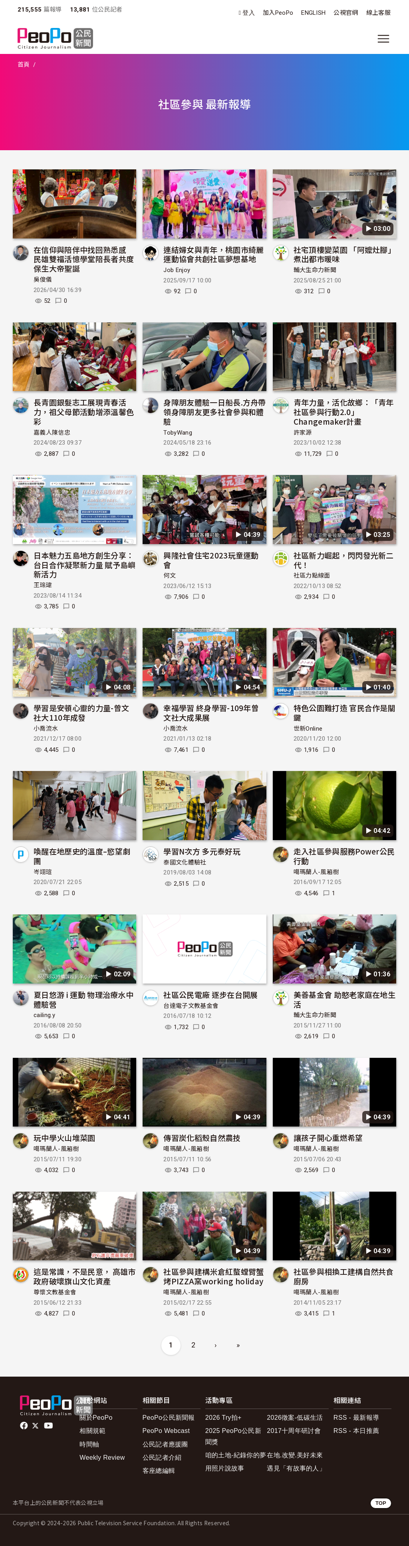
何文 (169, 575)
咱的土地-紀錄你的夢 (235, 1455)
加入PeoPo (278, 12)
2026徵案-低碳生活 (295, 1417)
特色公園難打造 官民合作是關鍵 (344, 712)
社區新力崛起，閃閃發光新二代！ (344, 560)
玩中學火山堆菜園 (64, 1137)
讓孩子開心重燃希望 (328, 1137)
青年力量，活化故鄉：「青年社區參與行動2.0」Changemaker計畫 (344, 412)
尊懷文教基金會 (55, 1292)
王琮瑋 (43, 585)
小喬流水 (46, 728)
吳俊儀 (43, 279)
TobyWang (177, 432)
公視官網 (346, 12)
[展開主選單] (383, 39)
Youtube (49, 1426)
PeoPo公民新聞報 (169, 1417)
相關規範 (92, 1430)
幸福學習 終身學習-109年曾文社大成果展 (211, 712)
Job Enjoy (176, 270)
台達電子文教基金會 (190, 1005)
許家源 (303, 432)
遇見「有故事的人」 (296, 1468)
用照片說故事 (224, 1468)
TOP (380, 1503)
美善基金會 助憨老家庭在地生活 (344, 999)
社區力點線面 (312, 575)
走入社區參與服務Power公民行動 (344, 856)
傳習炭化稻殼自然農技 (201, 1137)
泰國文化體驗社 (184, 862)
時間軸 (89, 1444)
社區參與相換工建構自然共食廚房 (344, 1276)
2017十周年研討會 (294, 1430)
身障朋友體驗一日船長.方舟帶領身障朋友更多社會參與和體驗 (214, 412)
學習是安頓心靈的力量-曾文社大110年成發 (81, 712)
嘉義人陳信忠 (52, 432)
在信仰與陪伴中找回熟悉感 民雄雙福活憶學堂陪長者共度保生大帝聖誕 (84, 259)
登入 (248, 13)
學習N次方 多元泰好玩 (201, 851)
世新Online (308, 728)
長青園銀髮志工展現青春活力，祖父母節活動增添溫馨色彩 (84, 412)
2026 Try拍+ (223, 1417)
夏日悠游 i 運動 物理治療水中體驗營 (83, 999)
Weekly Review (102, 1457)
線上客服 (378, 12)
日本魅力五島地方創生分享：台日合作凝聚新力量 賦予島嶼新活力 (84, 565)
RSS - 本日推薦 (356, 1430)
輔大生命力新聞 (315, 270)
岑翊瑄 (43, 872)
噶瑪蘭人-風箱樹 (316, 872)
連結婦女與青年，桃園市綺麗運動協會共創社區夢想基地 (213, 254)
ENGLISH (313, 12)
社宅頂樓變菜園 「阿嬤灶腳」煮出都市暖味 (344, 254)
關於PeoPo (95, 1417)
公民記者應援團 (165, 1444)
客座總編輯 (159, 1470)
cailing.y (44, 1015)
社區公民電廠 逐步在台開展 (210, 994)
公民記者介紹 (162, 1457)
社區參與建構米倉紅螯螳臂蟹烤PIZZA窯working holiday (213, 1276)
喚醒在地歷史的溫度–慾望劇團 (82, 856)
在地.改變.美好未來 (295, 1455)
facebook (24, 1426)
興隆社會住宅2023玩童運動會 (210, 560)
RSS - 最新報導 (356, 1417)
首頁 (24, 64)
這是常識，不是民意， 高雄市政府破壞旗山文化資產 (84, 1276)
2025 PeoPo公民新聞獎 (233, 1436)
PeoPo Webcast (166, 1430)
